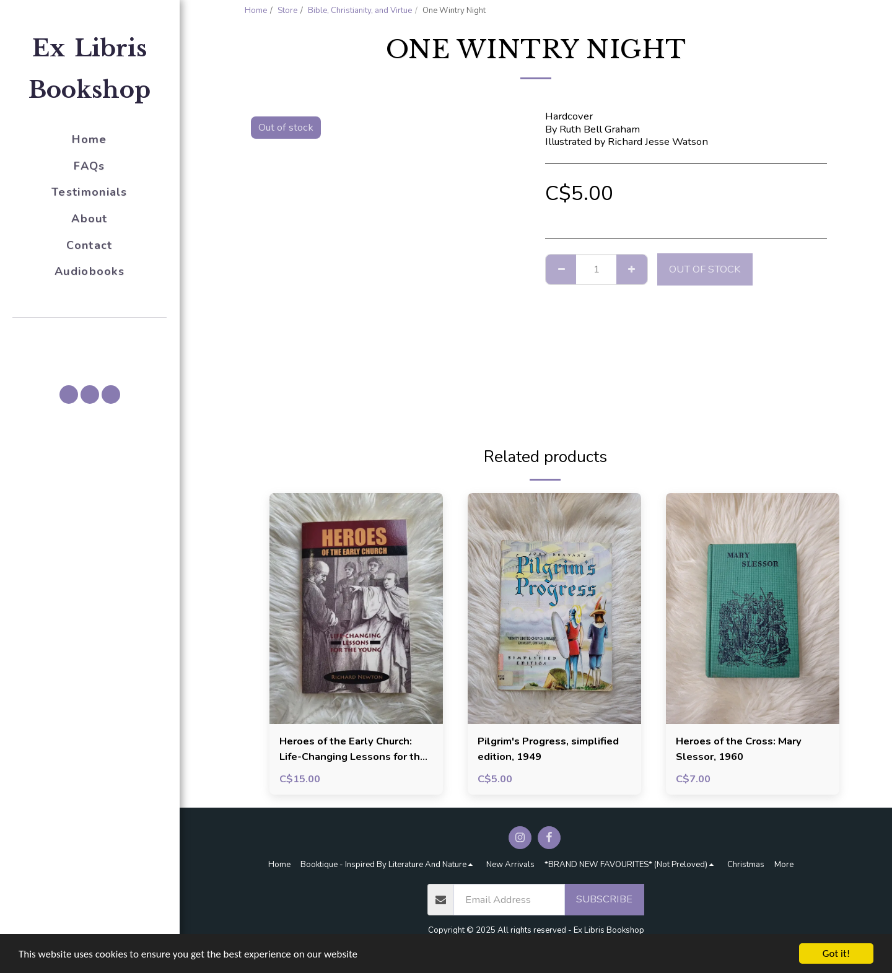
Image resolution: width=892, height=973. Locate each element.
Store (287, 10)
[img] (356, 608)
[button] (89, 335)
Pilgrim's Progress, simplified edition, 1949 (548, 749)
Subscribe (604, 899)
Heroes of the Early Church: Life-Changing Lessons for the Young (352, 749)
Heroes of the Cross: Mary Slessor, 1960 (739, 749)
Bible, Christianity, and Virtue (360, 10)
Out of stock (705, 269)
